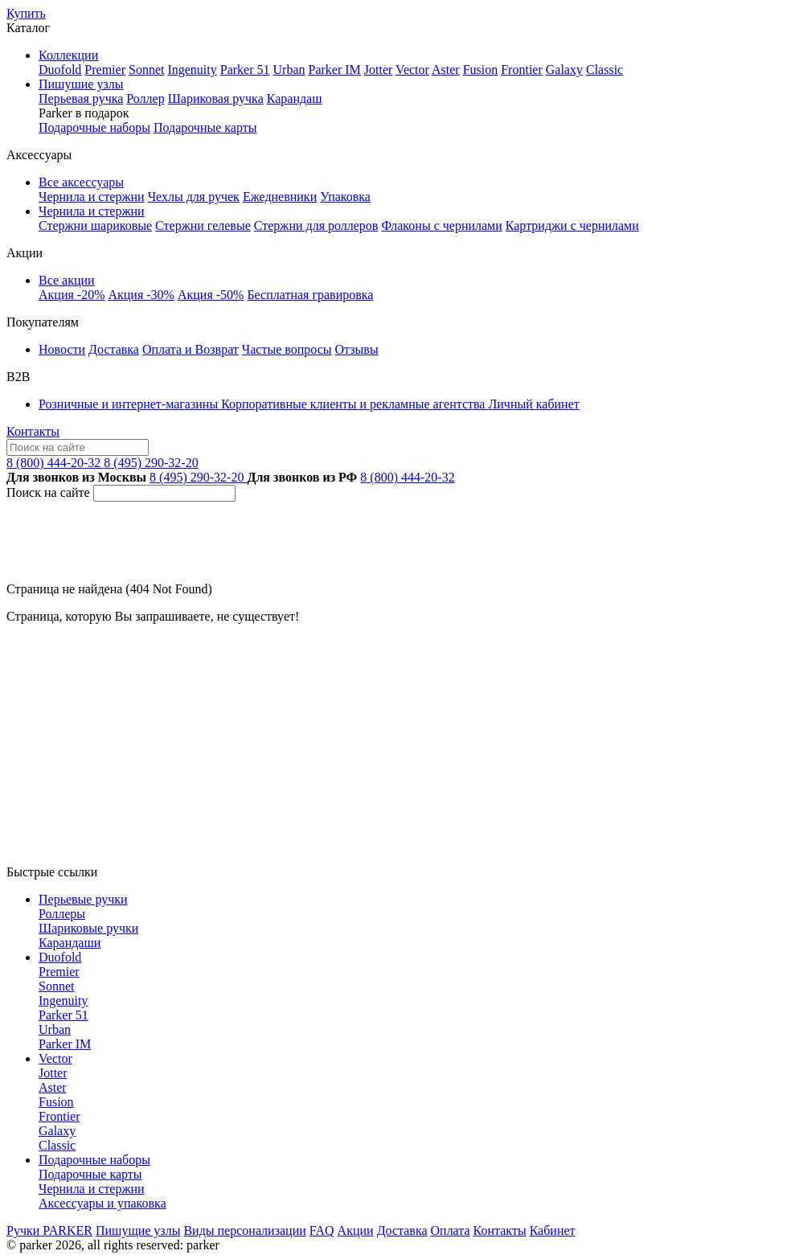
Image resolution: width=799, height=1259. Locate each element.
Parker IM (335, 69)
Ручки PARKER (49, 1230)
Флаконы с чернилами (441, 225)
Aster (446, 69)
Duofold (60, 69)
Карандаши (69, 942)
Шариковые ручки (88, 928)
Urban (289, 69)
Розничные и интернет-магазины (130, 404)
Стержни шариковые (95, 225)
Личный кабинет (533, 404)
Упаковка (345, 196)
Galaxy (564, 69)
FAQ (321, 1230)
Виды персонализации (244, 1230)
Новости (62, 349)
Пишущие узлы (138, 1230)
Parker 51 (245, 69)
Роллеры (62, 914)
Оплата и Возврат (190, 349)
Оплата (450, 1230)
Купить (26, 13)
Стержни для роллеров (316, 225)
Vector (412, 69)
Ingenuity (191, 69)
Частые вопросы (287, 349)
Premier (104, 69)
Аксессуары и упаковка (102, 1203)
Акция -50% (211, 294)
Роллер (145, 98)
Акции (356, 1230)
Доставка (113, 349)
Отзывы (357, 349)
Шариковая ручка (216, 98)
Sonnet (146, 69)
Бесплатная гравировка (310, 294)
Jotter (378, 69)
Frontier (522, 69)
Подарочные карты (205, 127)
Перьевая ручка (81, 98)
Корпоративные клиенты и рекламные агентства (354, 404)
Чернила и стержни (92, 196)
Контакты (32, 431)
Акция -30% (141, 294)
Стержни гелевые (203, 225)
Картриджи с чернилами (572, 225)
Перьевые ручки (83, 899)
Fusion (480, 69)
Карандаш (294, 98)
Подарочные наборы (94, 127)
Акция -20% (71, 294)
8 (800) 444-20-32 (55, 463)
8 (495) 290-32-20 (151, 463)
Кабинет (553, 1230)
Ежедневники (280, 196)
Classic (604, 69)
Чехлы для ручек (194, 196)
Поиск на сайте (48, 492)
